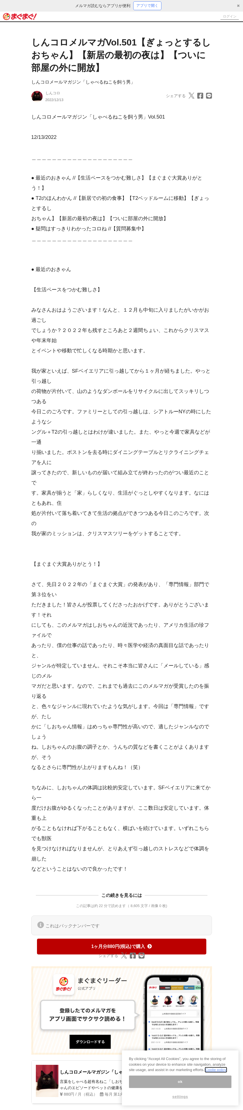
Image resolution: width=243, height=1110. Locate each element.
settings (180, 1097)
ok (180, 1082)
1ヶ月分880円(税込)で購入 (121, 947)
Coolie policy (215, 1070)
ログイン (228, 17)
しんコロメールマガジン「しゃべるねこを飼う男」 (83, 82)
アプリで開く (147, 6)
